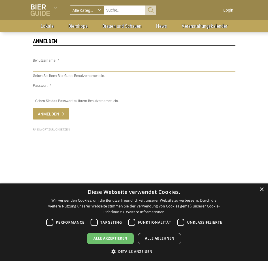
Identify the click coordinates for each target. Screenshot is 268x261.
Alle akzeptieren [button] (110, 238)
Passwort (40, 86)
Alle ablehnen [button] (159, 238)
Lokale (47, 26)
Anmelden (48, 114)
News (161, 26)
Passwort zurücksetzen (51, 129)
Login (228, 10)
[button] (134, 251)
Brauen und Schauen (121, 26)
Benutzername (44, 60)
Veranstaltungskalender (204, 26)
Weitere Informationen (145, 211)
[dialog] (134, 222)
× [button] (261, 190)
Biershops (78, 26)
